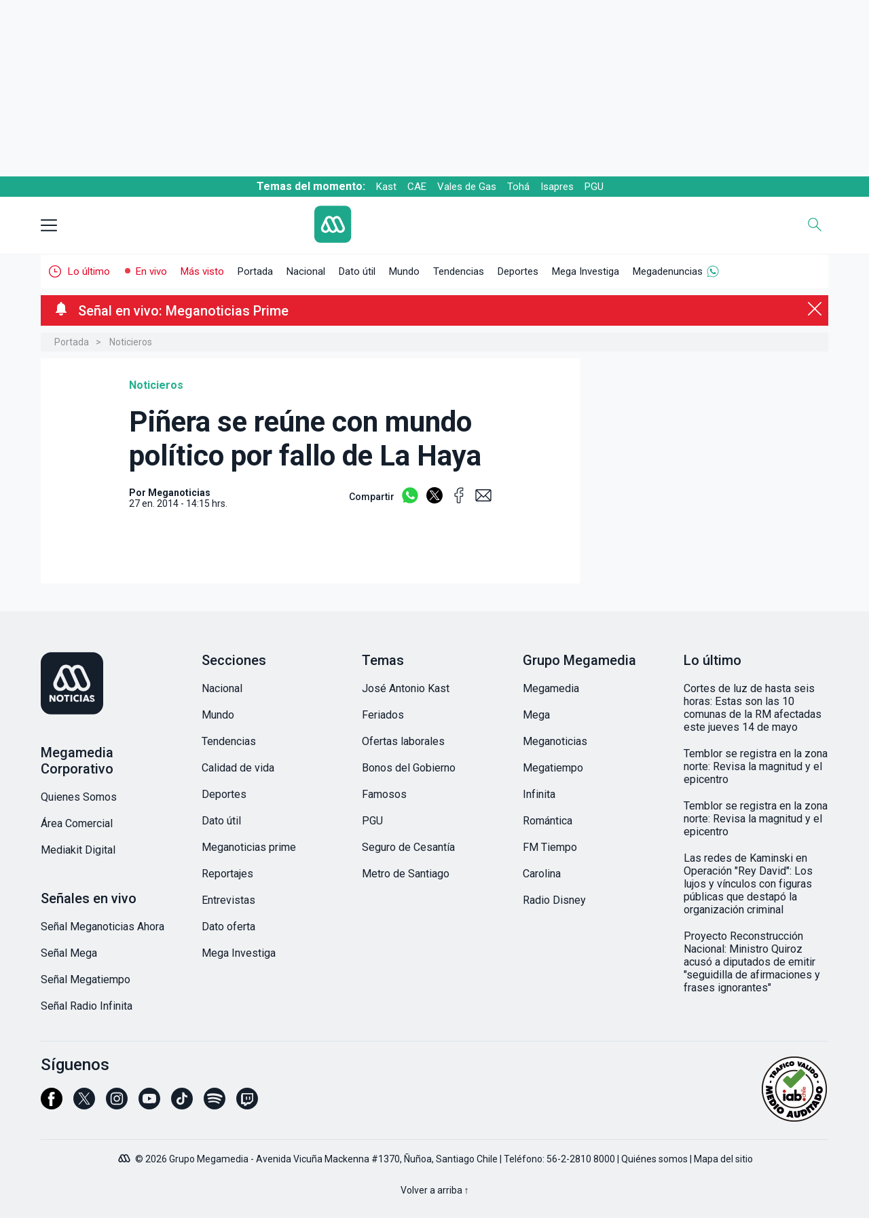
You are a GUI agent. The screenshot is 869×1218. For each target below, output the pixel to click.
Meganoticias (555, 741)
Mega (536, 714)
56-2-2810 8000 (581, 1159)
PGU (594, 186)
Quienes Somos (79, 797)
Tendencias (458, 271)
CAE (416, 186)
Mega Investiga (585, 271)
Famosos (384, 794)
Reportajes (227, 873)
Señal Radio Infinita (86, 1006)
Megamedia (551, 688)
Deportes (518, 271)
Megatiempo (553, 767)
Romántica (547, 820)
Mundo (404, 271)
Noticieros (130, 342)
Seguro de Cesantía (408, 847)
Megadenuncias (668, 271)
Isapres (557, 186)
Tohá (518, 186)
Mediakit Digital (78, 849)
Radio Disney (554, 900)
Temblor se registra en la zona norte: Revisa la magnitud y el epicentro (756, 766)
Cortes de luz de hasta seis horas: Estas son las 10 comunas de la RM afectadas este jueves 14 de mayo (752, 708)
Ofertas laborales (403, 741)
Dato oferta (228, 926)
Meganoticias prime (249, 847)
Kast (386, 186)
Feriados (383, 714)
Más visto (202, 271)
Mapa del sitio (723, 1159)
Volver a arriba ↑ (435, 1190)
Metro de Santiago (405, 873)
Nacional (305, 271)
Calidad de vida (238, 767)
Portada (255, 271)
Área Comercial (77, 823)
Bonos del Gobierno (409, 767)
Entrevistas (228, 900)
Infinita (539, 794)
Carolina (542, 873)
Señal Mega (69, 953)
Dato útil (357, 271)
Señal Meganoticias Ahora (102, 926)
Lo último (89, 271)
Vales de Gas (466, 186)
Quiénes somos (654, 1159)
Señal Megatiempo (85, 979)
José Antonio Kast (405, 688)
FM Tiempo (550, 847)
